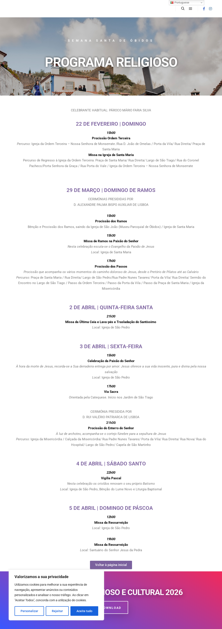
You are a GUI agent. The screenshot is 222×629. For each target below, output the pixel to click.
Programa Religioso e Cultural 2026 (111, 592)
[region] (56, 595)
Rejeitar (57, 611)
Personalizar (29, 611)
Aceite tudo (84, 611)
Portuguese (179, 2)
